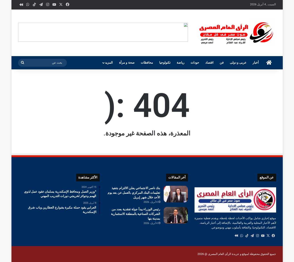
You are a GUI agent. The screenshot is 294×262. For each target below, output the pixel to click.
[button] (184, 32)
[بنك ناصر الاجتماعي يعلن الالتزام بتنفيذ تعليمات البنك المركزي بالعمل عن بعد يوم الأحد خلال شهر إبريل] (176, 194)
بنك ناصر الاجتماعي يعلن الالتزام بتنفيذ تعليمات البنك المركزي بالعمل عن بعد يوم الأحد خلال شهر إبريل (134, 192)
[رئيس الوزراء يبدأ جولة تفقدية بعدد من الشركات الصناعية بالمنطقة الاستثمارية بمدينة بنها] (176, 215)
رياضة (180, 62)
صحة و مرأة (127, 62)
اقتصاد (209, 62)
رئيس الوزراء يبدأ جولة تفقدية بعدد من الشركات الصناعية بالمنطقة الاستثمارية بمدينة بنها (135, 213)
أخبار (256, 62)
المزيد (109, 62)
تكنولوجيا (164, 62)
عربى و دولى (238, 62)
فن (222, 62)
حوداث (195, 62)
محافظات (147, 62)
